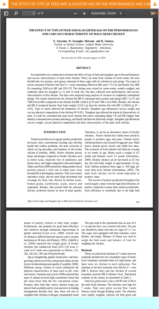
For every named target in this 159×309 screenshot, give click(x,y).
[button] (4, 4)
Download (155, 4)
